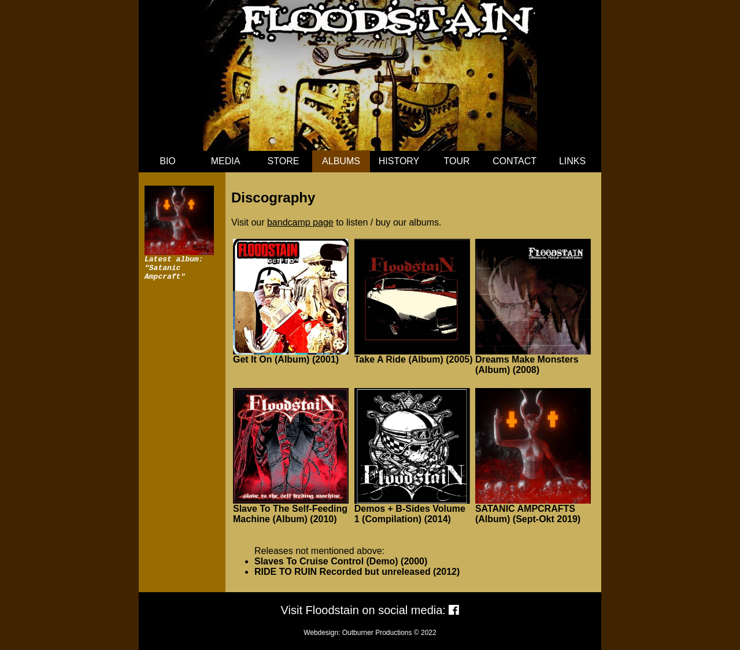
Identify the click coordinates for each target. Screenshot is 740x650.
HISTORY (399, 161)
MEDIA (225, 161)
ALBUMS (341, 161)
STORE (283, 161)
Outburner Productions (377, 633)
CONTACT (514, 161)
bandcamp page (300, 222)
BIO (168, 161)
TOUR (456, 161)
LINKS (572, 161)
